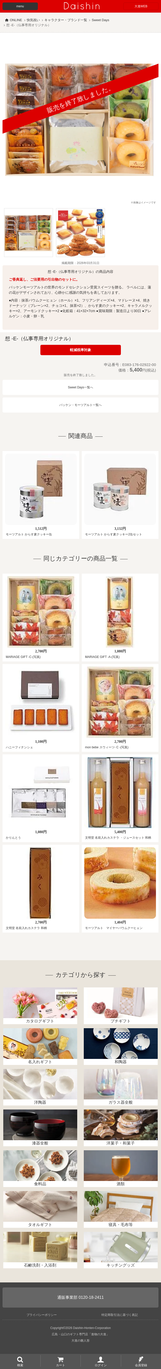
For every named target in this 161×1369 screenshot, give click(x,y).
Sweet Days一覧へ (80, 387)
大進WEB (141, 6)
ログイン (101, 1364)
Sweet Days (100, 20)
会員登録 (141, 1364)
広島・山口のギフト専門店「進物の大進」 (80, 1334)
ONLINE (16, 20)
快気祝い (33, 20)
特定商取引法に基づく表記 (119, 1315)
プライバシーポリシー (41, 1315)
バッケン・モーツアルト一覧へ (80, 405)
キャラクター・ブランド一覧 (65, 20)
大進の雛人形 (80, 1340)
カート (60, 1364)
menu (20, 6)
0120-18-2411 (91, 1297)
